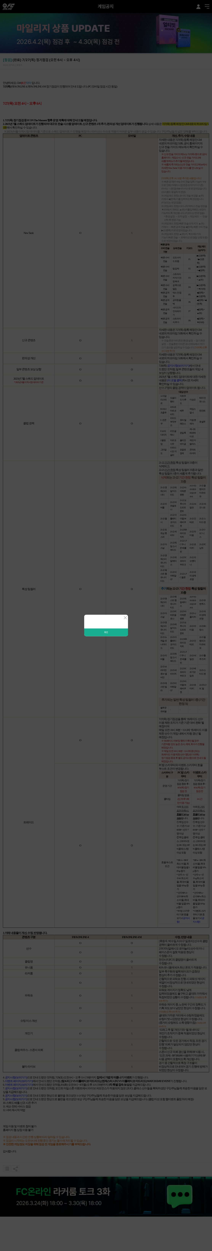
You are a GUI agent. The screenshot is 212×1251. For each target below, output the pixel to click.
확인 (106, 632)
